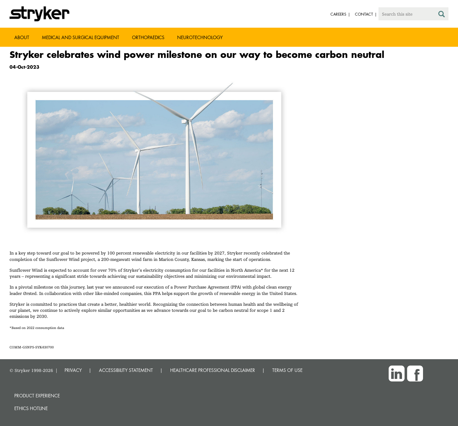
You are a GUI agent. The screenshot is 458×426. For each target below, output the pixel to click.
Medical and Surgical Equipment (80, 37)
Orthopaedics (148, 37)
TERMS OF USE (287, 370)
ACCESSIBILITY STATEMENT (126, 370)
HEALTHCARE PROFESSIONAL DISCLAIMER (212, 370)
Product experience (37, 396)
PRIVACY (73, 370)
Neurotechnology (200, 37)
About (21, 37)
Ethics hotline (31, 408)
